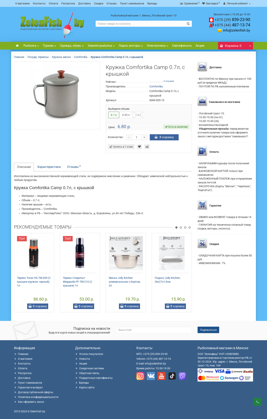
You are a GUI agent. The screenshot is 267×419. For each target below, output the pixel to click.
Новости (82, 358)
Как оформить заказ (29, 401)
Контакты (39, 3)
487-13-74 (232, 25)
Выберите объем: (119, 108)
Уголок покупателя (89, 354)
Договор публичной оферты (33, 392)
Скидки (98, 3)
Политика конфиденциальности (36, 397)
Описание (24, 167)
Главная (19, 57)
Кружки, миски (61, 57)
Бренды (152, 3)
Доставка (84, 3)
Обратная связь (87, 373)
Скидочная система (89, 368)
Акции (199, 45)
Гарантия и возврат (28, 387)
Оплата (53, 3)
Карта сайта (84, 387)
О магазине (22, 3)
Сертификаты (182, 45)
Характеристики (49, 167)
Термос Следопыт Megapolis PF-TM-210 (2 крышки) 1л (77, 281)
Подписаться (208, 329)
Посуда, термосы (38, 57)
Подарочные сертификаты (94, 377)
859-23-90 (232, 19)
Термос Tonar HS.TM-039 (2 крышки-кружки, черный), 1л (33, 281)
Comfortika (80, 57)
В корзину (164, 137)
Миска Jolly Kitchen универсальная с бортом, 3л (124, 281)
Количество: (115, 137)
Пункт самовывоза (132, 3)
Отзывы (112, 3)
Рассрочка (68, 3)
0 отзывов (169, 81)
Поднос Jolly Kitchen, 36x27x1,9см (167, 279)
